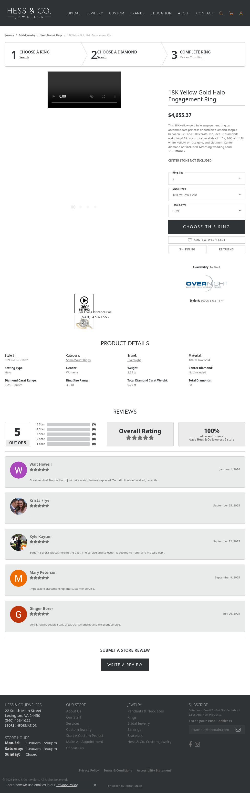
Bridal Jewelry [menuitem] (138, 723)
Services (73, 723)
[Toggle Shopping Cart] (231, 13)
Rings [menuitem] (131, 717)
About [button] (184, 13)
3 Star (41, 434)
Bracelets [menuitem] (135, 735)
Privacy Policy (89, 770)
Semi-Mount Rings (51, 35)
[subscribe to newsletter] (238, 729)
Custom (116, 13)
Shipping (187, 249)
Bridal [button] (74, 13)
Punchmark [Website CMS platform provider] (134, 786)
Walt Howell (41, 464)
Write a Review (125, 664)
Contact (204, 13)
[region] (84, 145)
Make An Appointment (84, 741)
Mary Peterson (43, 572)
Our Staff (73, 717)
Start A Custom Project (84, 735)
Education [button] (161, 13)
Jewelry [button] (95, 13)
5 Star (41, 424)
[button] (221, 13)
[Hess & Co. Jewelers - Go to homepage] (31, 13)
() (94, 424)
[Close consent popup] (95, 785)
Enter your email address (210, 721)
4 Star (41, 429)
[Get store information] (21, 725)
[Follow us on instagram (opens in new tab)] (197, 744)
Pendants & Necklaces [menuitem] (145, 711)
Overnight (134, 360)
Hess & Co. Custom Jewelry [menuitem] (149, 741)
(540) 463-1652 (95, 317)
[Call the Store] (18, 720)
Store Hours (17, 737)
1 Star (41, 444)
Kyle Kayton (41, 536)
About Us (73, 711)
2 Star (41, 439)
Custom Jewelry (79, 729)
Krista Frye (40, 500)
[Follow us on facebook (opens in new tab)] (190, 744)
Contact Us (75, 747)
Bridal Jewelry (27, 35)
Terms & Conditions (118, 770)
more (180, 151)
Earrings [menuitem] (134, 729)
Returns (226, 249)
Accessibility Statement (154, 770)
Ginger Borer (41, 608)
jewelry (9, 35)
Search (24, 57)
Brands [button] (137, 13)
